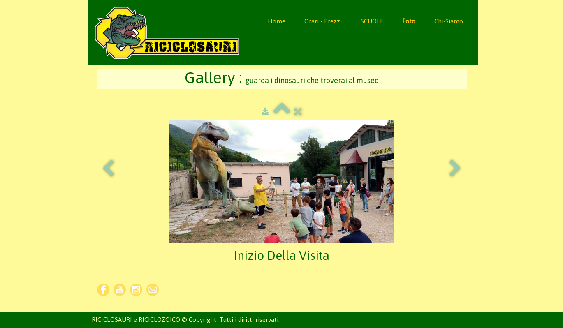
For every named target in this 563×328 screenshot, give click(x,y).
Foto (408, 21)
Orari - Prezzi (323, 21)
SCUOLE (372, 21)
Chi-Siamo (448, 21)
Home (276, 21)
